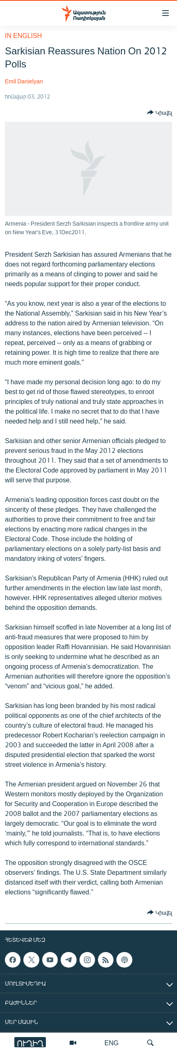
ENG (111, 1042)
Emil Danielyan (24, 81)
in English (23, 35)
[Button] (159, 112)
